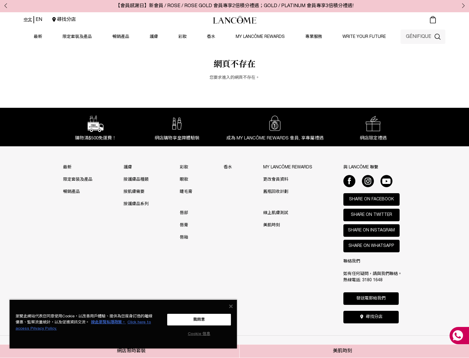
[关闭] (231, 306)
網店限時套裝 (131, 351)
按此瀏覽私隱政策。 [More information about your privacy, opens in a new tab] (108, 322)
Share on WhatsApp (371, 246)
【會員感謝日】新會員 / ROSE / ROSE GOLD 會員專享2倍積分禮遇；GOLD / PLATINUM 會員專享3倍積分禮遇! (234, 6)
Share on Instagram (371, 230)
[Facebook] (349, 181)
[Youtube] (386, 181)
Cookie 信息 (199, 334)
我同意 (199, 319)
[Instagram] (368, 181)
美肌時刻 (342, 351)
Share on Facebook (371, 199)
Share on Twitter (371, 215)
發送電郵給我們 (371, 298)
